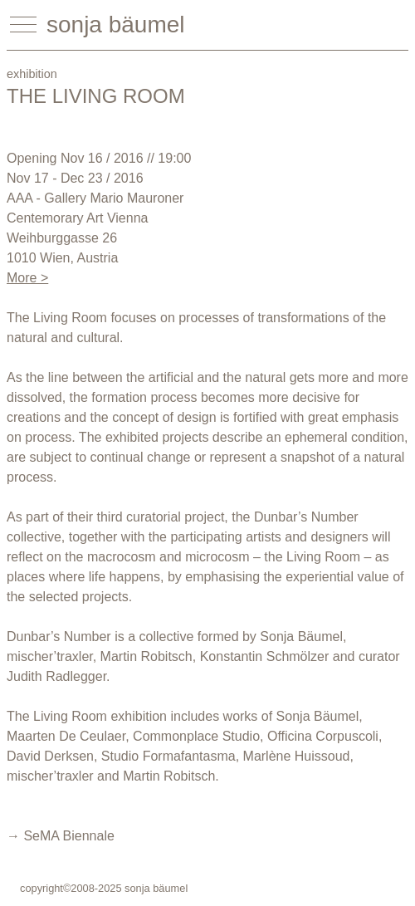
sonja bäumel (115, 24)
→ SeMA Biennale (61, 836)
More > (27, 278)
